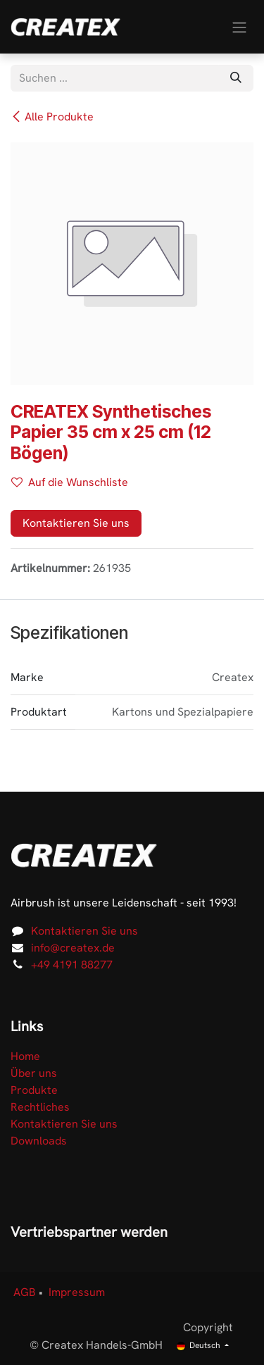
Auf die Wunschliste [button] (69, 482)
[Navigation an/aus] (239, 26)
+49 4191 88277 (72, 964)
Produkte (34, 1090)
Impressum (77, 1292)
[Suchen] (235, 78)
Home (25, 1056)
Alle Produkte (52, 116)
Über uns (34, 1073)
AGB (24, 1292)
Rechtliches (40, 1106)
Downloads (39, 1140)
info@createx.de (73, 947)
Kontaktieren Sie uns (76, 523)
